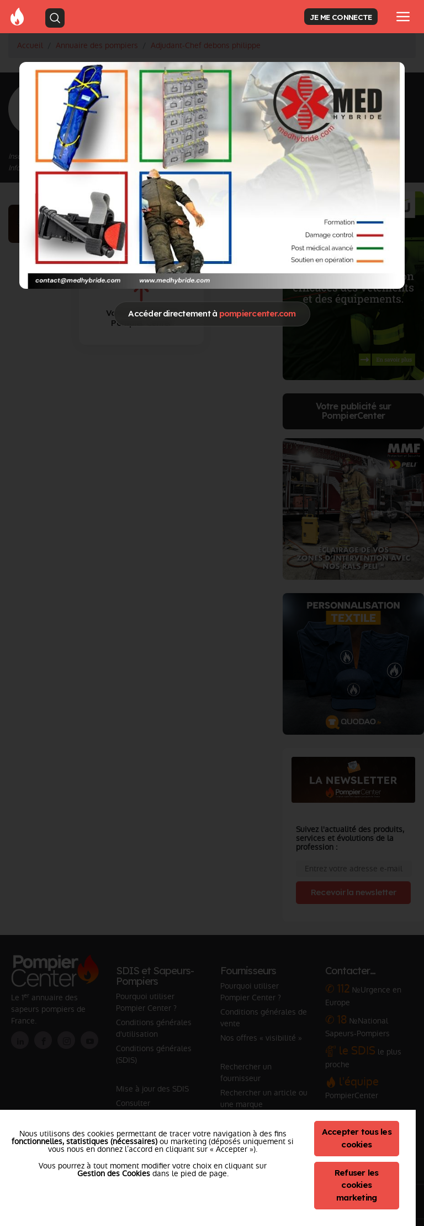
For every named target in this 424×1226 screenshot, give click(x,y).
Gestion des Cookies (113, 1173)
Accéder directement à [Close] (211, 313)
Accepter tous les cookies (356, 1138)
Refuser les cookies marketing (357, 1185)
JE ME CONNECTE (341, 17)
